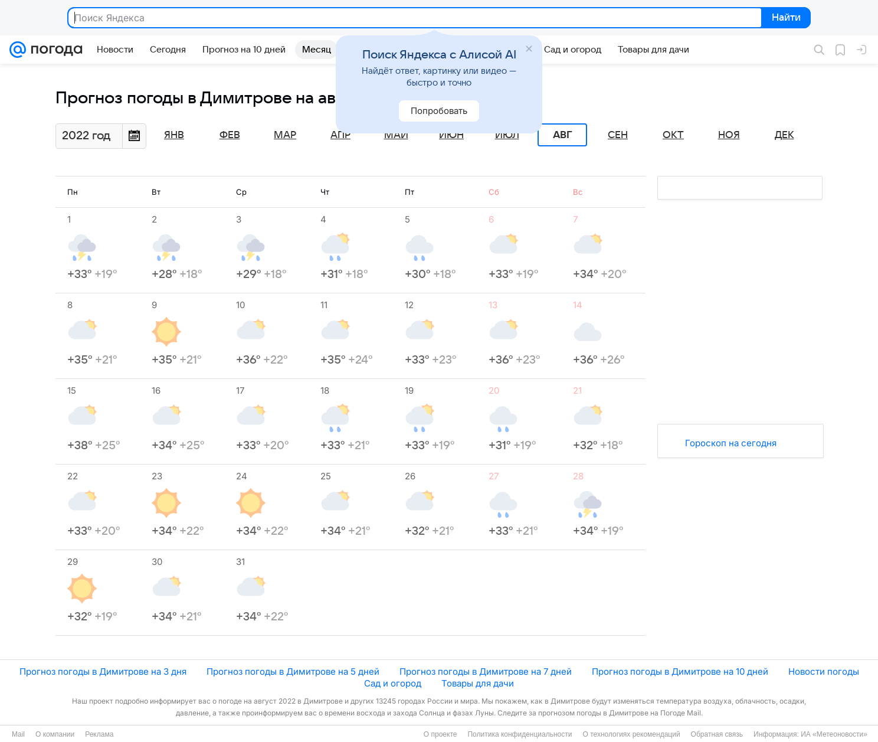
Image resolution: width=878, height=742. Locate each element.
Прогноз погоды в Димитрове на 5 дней (293, 671)
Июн (451, 135)
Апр (340, 135)
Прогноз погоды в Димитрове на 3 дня (102, 671)
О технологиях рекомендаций (631, 734)
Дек (784, 135)
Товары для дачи (477, 683)
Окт (673, 135)
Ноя (729, 135)
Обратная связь (717, 734)
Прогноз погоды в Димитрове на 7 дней (485, 671)
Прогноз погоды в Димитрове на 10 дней (680, 671)
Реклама (99, 734)
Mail (18, 734)
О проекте (440, 734)
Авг (562, 135)
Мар (285, 135)
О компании (54, 734)
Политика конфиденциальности (519, 734)
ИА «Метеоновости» (834, 734)
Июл (507, 135)
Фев (230, 135)
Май (396, 135)
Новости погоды (823, 671)
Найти (785, 18)
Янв (174, 135)
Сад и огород (392, 683)
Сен (618, 135)
